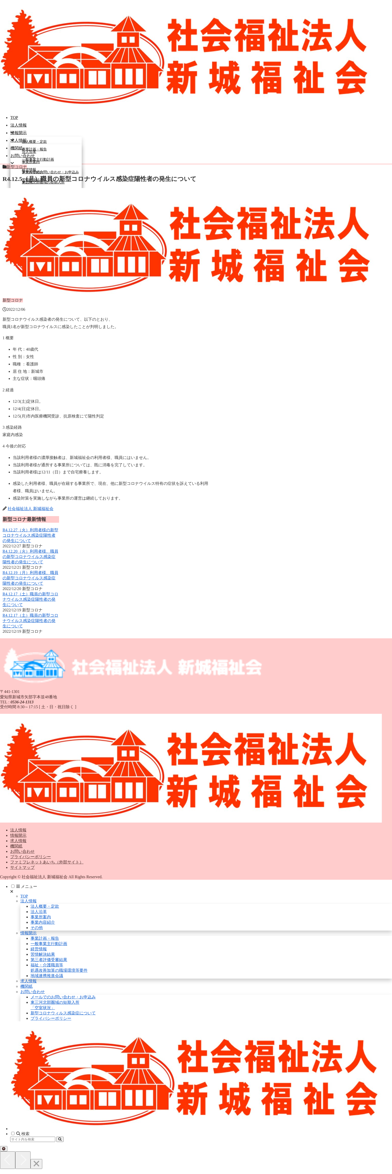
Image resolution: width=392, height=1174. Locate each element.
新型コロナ (15, 167)
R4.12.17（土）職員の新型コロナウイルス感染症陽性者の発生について (30, 599)
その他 (37, 927)
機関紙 (16, 846)
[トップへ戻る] (3, 1148)
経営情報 (39, 949)
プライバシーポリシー (30, 857)
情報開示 (18, 835)
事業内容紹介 (43, 922)
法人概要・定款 (45, 906)
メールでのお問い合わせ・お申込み (63, 997)
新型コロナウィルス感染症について (63, 1013)
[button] (60, 1139)
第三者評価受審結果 (49, 959)
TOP (24, 896)
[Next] (23, 1160)
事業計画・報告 (45, 938)
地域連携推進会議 (47, 976)
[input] (32, 1139)
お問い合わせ (22, 851)
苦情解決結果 (43, 954)
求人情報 (18, 841)
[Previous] (7, 1160)
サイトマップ (22, 867)
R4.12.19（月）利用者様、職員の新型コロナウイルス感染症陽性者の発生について (30, 577)
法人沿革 (39, 911)
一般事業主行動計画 (49, 943)
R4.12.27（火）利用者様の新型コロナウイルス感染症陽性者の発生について (30, 535)
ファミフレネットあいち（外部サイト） (46, 862)
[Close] (36, 1164)
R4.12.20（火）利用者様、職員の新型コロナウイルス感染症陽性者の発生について (30, 556)
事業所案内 (41, 917)
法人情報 (18, 830)
